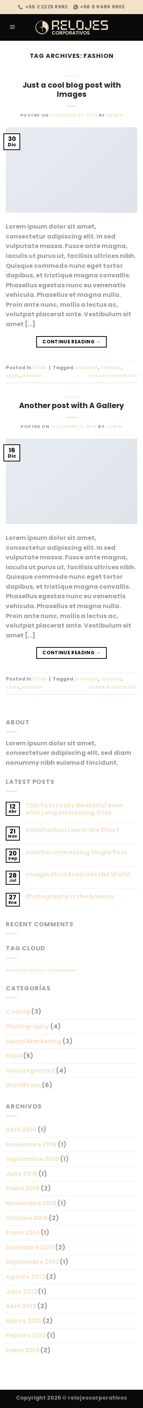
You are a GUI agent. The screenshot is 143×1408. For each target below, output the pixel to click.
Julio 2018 (21, 1173)
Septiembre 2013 (32, 1261)
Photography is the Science (70, 896)
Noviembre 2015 (31, 1203)
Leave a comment (113, 375)
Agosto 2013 (25, 1276)
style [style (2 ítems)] (53, 970)
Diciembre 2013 (30, 1247)
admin (114, 115)
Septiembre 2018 (32, 1159)
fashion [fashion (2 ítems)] (37, 970)
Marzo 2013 (24, 1321)
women (32, 375)
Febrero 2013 (26, 1335)
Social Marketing (33, 1041)
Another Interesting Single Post (76, 852)
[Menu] (12, 27)
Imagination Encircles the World (78, 874)
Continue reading (71, 341)
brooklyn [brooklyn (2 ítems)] (16, 970)
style (12, 375)
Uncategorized (30, 1070)
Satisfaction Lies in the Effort (72, 830)
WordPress (23, 1085)
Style (71, 76)
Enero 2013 (22, 1350)
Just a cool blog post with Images (71, 90)
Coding (18, 1011)
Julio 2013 (21, 1291)
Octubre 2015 (27, 1218)
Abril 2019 (21, 1129)
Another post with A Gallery (71, 405)
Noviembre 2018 (31, 1144)
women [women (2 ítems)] (68, 970)
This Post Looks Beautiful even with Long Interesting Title (74, 809)
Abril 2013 (21, 1306)
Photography (27, 1026)
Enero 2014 (23, 1232)
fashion (111, 367)
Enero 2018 (23, 1188)
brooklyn (86, 367)
